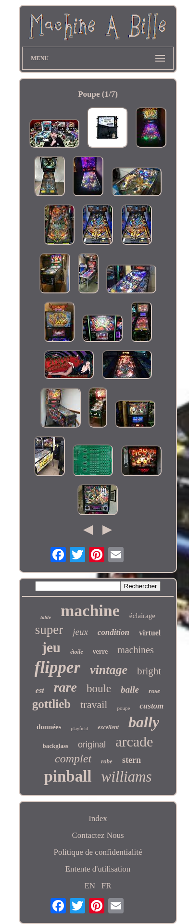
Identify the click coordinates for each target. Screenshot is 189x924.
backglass (55, 745)
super (49, 629)
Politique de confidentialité (97, 852)
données (49, 727)
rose (154, 691)
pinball (67, 776)
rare (65, 687)
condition (113, 632)
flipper (57, 667)
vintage (108, 670)
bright (149, 671)
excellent (108, 727)
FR (106, 885)
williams (126, 776)
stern (131, 760)
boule (99, 689)
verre (100, 651)
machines (135, 650)
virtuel (150, 633)
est (40, 690)
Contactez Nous (98, 835)
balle (130, 689)
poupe (123, 708)
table (45, 617)
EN (89, 885)
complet (73, 758)
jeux (80, 632)
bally (143, 722)
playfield (79, 728)
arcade (134, 741)
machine (90, 611)
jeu (51, 647)
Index (97, 818)
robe (107, 761)
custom (151, 705)
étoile (76, 651)
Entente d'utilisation (98, 868)
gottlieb (51, 703)
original (92, 744)
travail (93, 704)
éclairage (142, 616)
